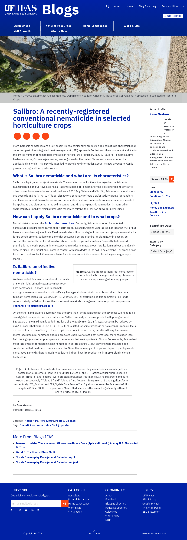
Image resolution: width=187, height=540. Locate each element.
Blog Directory (147, 6)
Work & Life (74, 507)
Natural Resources (78, 499)
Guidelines (111, 511)
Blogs (60, 9)
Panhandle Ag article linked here (33, 305)
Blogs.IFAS (156, 191)
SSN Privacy (149, 499)
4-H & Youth (75, 511)
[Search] (107, 6)
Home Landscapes (79, 503)
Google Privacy (150, 503)
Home (130, 6)
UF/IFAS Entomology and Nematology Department (52, 95)
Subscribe (174, 16)
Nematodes (43, 425)
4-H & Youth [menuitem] (22, 31)
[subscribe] (64, 503)
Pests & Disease (65, 420)
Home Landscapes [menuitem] (95, 25)
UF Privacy (148, 495)
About (117, 6)
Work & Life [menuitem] (132, 25)
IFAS (164, 533)
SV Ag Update (60, 425)
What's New (112, 515)
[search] (171, 179)
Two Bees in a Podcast (158, 214)
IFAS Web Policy (151, 507)
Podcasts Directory (116, 507)
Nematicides (27, 425)
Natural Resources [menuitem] (59, 25)
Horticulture (46, 420)
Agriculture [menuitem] (22, 25)
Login (108, 519)
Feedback (111, 499)
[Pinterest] (20, 510)
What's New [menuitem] (59, 31)
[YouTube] (26, 510)
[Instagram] (38, 510)
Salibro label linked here (60, 223)
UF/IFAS (154, 203)
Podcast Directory (173, 6)
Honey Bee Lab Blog (162, 207)
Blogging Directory (115, 503)
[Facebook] (11, 510)
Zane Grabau (159, 114)
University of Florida (151, 533)
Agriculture (31, 420)
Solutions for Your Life (160, 198)
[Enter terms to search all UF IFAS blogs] (159, 179)
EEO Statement (151, 511)
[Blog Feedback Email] (32, 510)
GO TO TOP (94, 533)
